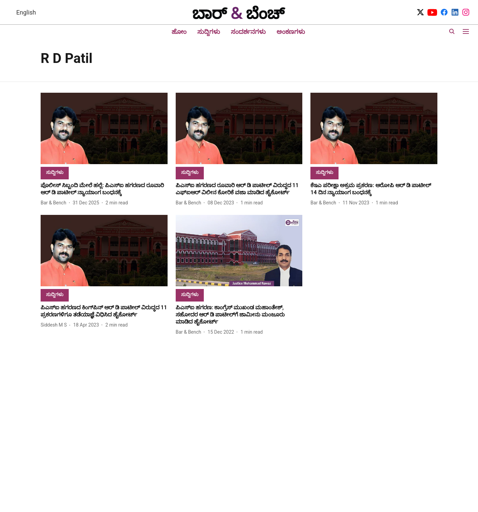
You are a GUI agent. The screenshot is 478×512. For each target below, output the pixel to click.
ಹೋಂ (179, 31)
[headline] (104, 189)
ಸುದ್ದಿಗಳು (208, 31)
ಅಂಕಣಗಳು (291, 31)
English (26, 12)
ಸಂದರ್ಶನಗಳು (248, 31)
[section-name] (55, 172)
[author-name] (55, 202)
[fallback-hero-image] (104, 128)
